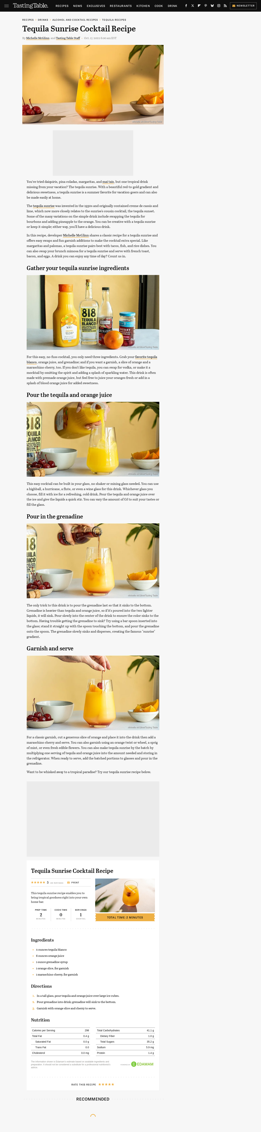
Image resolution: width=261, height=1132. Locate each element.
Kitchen (143, 6)
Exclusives (96, 6)
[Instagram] (219, 6)
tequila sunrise (44, 205)
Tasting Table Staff (68, 38)
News (77, 6)
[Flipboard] (199, 6)
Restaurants (121, 6)
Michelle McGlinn (37, 38)
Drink (172, 6)
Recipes (62, 6)
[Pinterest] (206, 6)
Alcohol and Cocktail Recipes (75, 20)
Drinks (43, 20)
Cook (159, 6)
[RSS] (225, 6)
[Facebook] (186, 6)
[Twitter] (192, 6)
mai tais (108, 181)
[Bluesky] (212, 6)
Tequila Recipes (114, 20)
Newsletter (243, 5)
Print (73, 882)
